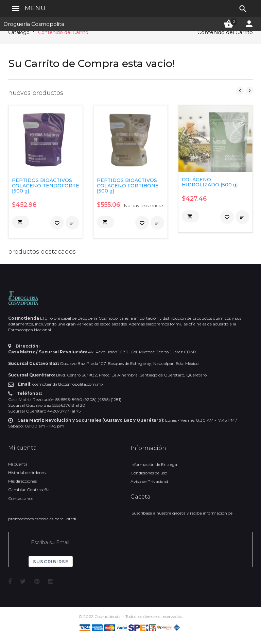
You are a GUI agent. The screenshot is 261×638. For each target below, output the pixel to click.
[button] (20, 222)
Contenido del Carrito (63, 32)
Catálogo (19, 32)
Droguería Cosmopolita (33, 24)
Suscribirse (50, 561)
